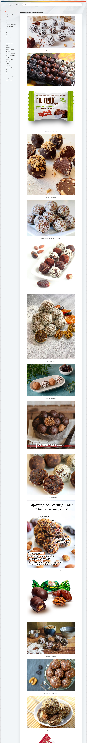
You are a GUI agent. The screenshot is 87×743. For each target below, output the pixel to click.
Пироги (7, 34)
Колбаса (8, 63)
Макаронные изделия (10, 30)
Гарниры (8, 51)
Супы (7, 45)
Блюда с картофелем (11, 74)
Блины (7, 39)
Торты (7, 71)
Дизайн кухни (9, 80)
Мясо (7, 20)
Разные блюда (9, 14)
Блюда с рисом (9, 65)
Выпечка (8, 61)
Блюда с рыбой (9, 67)
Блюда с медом (9, 26)
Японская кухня (9, 43)
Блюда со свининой (10, 53)
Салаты (7, 41)
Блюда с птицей (9, 32)
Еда (7, 16)
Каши (7, 28)
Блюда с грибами (10, 37)
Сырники (8, 47)
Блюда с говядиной (10, 55)
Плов (7, 22)
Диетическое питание (11, 24)
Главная (17, 4)
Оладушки (8, 78)
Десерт (7, 57)
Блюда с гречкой (10, 69)
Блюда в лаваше (9, 59)
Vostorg (10, 5)
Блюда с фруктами (10, 49)
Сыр (7, 18)
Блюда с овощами (10, 76)
